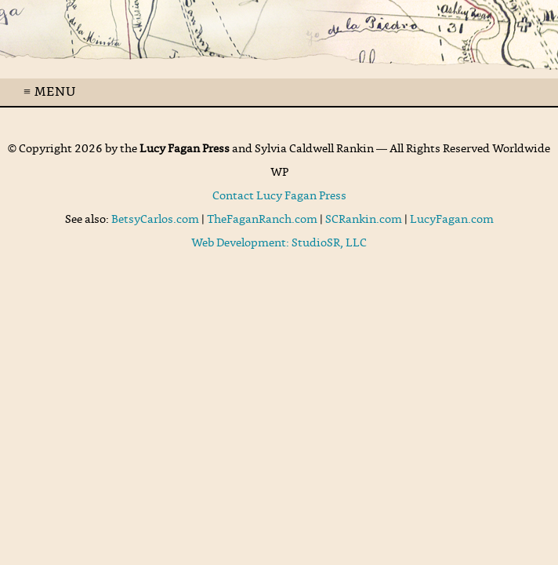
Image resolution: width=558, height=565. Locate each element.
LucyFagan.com (452, 219)
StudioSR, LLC (329, 243)
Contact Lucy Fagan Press (279, 196)
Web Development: (241, 243)
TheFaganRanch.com (262, 219)
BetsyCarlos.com (155, 219)
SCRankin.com (363, 219)
